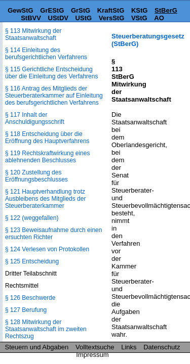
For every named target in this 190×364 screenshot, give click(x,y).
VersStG (112, 18)
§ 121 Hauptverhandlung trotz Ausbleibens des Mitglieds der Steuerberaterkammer (45, 198)
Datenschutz (161, 347)
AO (159, 18)
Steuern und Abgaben (37, 347)
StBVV (31, 18)
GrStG (80, 10)
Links (128, 347)
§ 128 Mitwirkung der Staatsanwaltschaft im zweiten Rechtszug (46, 329)
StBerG (166, 10)
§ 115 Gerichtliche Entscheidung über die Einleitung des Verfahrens (51, 73)
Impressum (92, 354)
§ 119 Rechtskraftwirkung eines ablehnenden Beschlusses (47, 157)
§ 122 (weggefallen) (31, 217)
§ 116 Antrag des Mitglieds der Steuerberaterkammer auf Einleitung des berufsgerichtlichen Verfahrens (54, 95)
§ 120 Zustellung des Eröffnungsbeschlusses (36, 176)
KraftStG (110, 10)
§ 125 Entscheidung (32, 261)
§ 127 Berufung (26, 309)
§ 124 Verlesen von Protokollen (47, 249)
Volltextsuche (95, 347)
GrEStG (52, 10)
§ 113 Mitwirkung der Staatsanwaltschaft (33, 34)
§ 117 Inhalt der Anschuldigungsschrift (34, 118)
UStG (83, 18)
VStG (139, 18)
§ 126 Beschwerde (30, 297)
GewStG (20, 10)
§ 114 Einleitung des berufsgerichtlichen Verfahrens (46, 54)
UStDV (58, 18)
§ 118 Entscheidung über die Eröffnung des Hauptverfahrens (47, 137)
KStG (139, 10)
